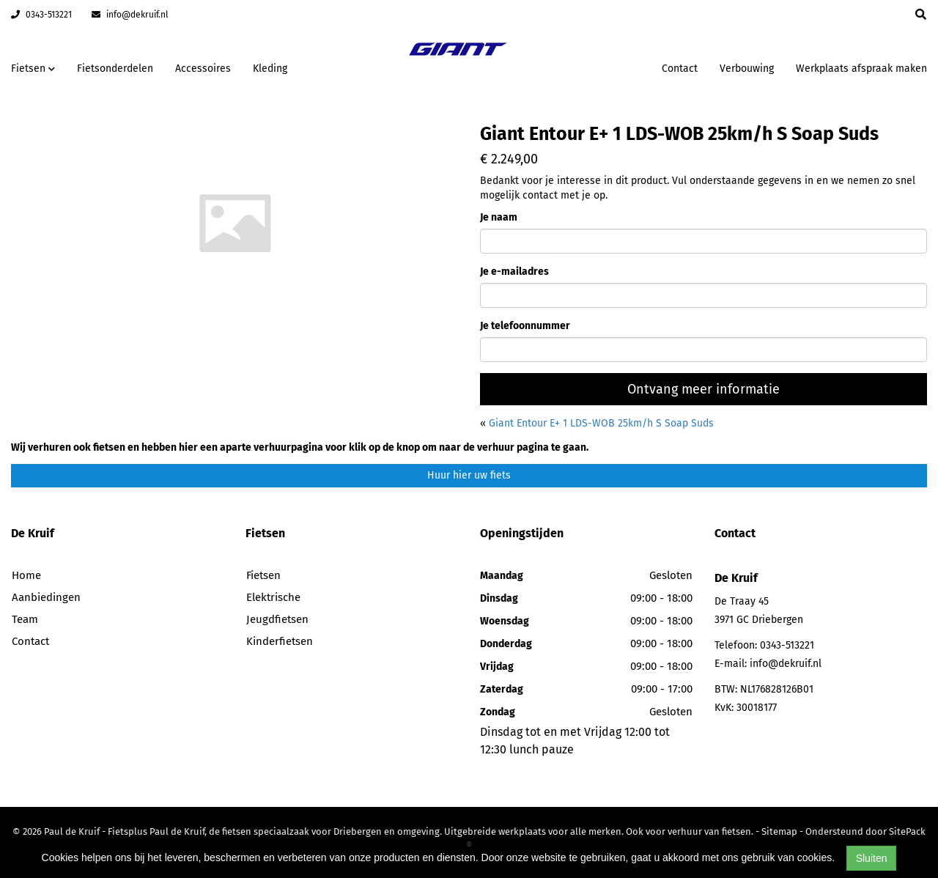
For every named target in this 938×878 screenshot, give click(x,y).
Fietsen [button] (33, 68)
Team (25, 619)
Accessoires (203, 68)
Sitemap (779, 831)
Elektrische (273, 597)
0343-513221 (41, 15)
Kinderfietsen (279, 641)
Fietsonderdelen (115, 68)
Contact (680, 68)
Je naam (498, 217)
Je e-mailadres (514, 271)
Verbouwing (747, 68)
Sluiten (871, 858)
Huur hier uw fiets (469, 475)
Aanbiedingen (46, 597)
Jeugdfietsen (277, 619)
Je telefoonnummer (525, 326)
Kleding (270, 68)
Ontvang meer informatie (703, 389)
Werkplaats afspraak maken (861, 68)
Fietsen (263, 575)
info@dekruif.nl (130, 15)
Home (26, 575)
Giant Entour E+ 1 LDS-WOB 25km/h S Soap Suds (601, 423)
